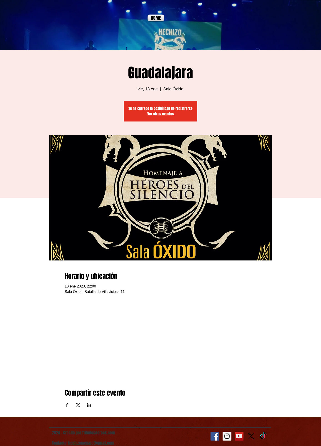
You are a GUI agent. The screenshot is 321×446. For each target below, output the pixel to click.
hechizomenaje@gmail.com (91, 443)
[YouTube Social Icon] (239, 436)
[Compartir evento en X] (78, 405)
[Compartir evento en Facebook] (67, 405)
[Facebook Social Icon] (215, 436)
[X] (251, 436)
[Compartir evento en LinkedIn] (89, 405)
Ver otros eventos (160, 113)
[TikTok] (263, 436)
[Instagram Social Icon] (227, 436)
